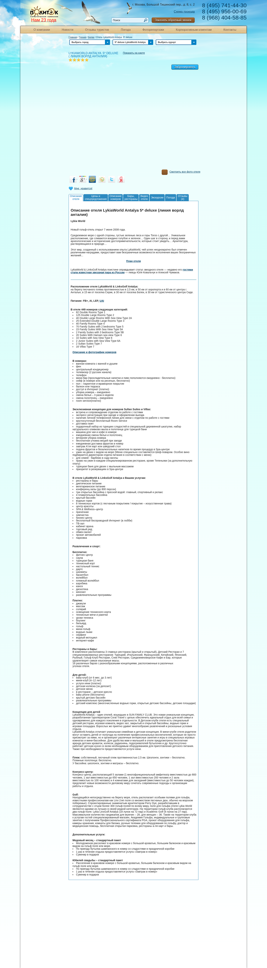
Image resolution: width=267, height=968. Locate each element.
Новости (67, 29)
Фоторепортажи (153, 29)
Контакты (229, 29)
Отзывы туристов (97, 29)
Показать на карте (134, 52)
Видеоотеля (144, 197)
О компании (42, 29)
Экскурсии (157, 197)
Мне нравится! (83, 188)
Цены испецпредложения (96, 197)
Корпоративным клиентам (194, 29)
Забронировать (184, 67)
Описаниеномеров (115, 197)
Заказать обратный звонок (173, 20)
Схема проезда (184, 11)
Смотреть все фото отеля (181, 172)
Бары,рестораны (130, 197)
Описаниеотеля (76, 197)
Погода (126, 29)
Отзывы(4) (182, 197)
